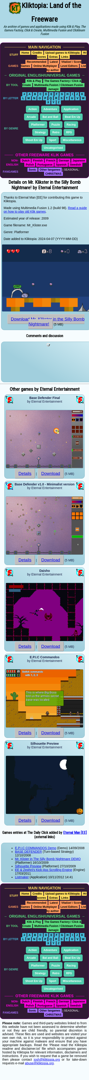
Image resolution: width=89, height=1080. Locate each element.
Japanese (79, 160)
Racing (71, 124)
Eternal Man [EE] (75, 832)
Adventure (50, 109)
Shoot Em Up (33, 140)
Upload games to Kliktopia (62, 52)
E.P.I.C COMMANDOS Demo (35, 848)
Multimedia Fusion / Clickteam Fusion (58, 85)
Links (64, 56)
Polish (30, 164)
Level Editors (69, 66)
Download (50, 473)
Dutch (26, 160)
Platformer (38, 124)
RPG (69, 132)
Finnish (38, 160)
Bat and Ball (50, 117)
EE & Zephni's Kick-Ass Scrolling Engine (43, 870)
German (64, 160)
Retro (55, 132)
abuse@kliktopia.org (39, 1063)
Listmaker (22, 877)
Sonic (32, 169)
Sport (52, 140)
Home (25, 52)
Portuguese (44, 164)
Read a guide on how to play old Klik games (45, 209)
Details (24, 473)
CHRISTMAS (53, 173)
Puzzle (56, 124)
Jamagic (53, 89)
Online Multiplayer (45, 66)
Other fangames (50, 169)
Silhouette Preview (28, 866)
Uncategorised (53, 147)
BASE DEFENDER (28, 851)
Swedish (75, 164)
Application (71, 109)
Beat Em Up (72, 117)
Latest (54, 61)
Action (32, 109)
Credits (37, 52)
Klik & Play (34, 81)
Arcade (31, 117)
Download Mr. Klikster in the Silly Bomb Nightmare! (48, 321)
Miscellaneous (72, 140)
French (50, 160)
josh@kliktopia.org (47, 1059)
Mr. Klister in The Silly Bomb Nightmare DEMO (48, 859)
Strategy (40, 132)
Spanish (61, 164)
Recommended (36, 61)
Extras (53, 56)
